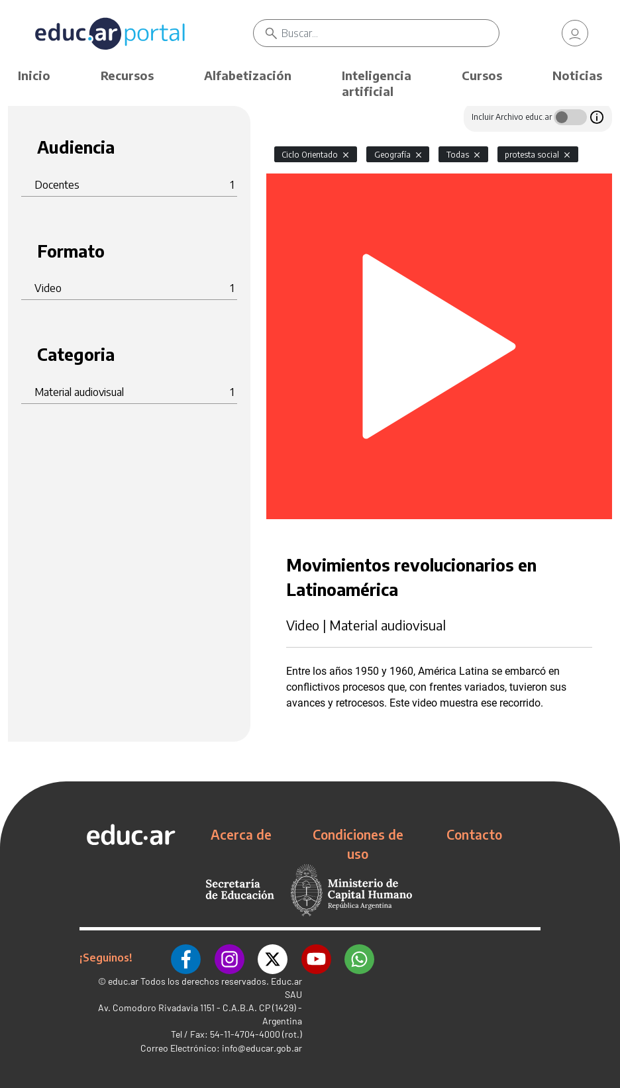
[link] (575, 33)
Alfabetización (247, 75)
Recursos (127, 75)
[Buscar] (390, 33)
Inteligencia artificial (376, 83)
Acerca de (241, 834)
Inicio (34, 75)
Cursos (482, 75)
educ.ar (123, 981)
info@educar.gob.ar (262, 1048)
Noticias (577, 75)
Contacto (474, 834)
